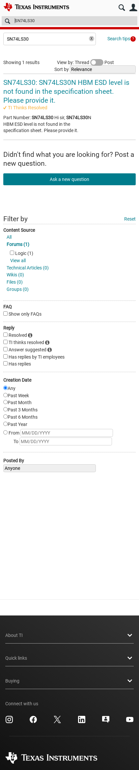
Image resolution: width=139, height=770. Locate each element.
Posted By (13, 460)
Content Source (19, 230)
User (133, 8)
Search (121, 8)
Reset (130, 219)
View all (18, 260)
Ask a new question (69, 179)
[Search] (69, 20)
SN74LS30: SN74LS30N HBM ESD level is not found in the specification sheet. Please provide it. (66, 92)
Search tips (118, 38)
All (9, 237)
